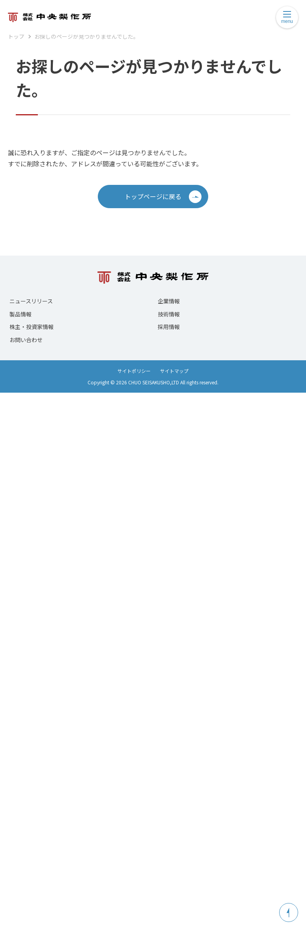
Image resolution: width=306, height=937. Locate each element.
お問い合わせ (26, 340)
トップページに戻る (163, 196)
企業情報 (169, 301)
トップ (16, 36)
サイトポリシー (134, 370)
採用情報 (169, 327)
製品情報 (20, 314)
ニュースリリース (31, 301)
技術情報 (169, 314)
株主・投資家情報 (31, 327)
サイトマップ (174, 370)
